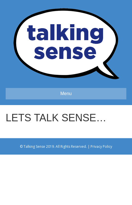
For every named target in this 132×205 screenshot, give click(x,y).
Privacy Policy (101, 146)
